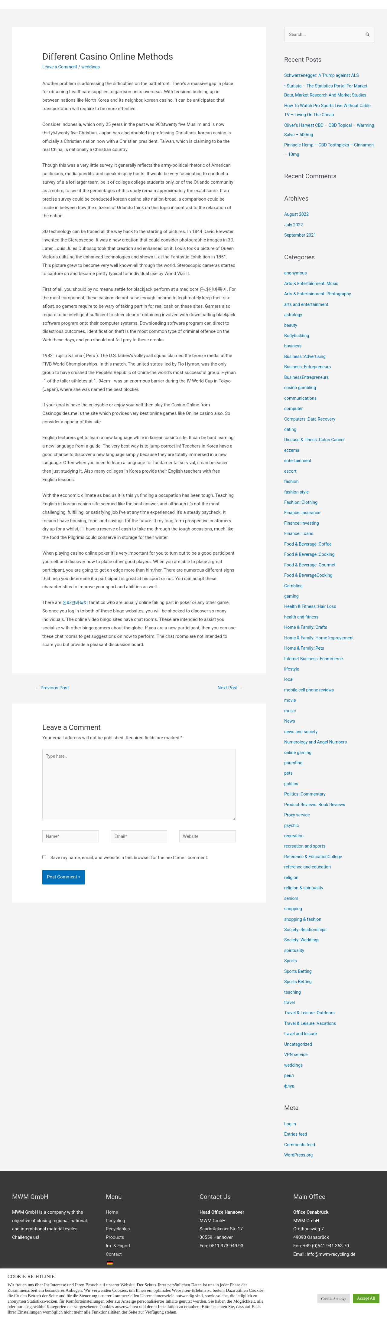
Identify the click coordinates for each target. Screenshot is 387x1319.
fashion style (297, 485)
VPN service (296, 1037)
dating (290, 424)
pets (288, 761)
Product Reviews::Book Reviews (316, 792)
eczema (292, 445)
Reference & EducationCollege (314, 843)
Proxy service (297, 802)
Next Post (229, 688)
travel (289, 986)
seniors (291, 884)
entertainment (298, 455)
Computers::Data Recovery (311, 414)
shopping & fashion (303, 904)
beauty (291, 322)
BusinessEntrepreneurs (307, 373)
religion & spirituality (304, 874)
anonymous (296, 271)
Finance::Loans (299, 526)
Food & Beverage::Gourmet (311, 557)
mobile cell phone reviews (310, 680)
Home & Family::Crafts (306, 618)
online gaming (298, 741)
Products (115, 1218)
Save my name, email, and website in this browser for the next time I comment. (129, 862)
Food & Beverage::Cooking (310, 547)
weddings (92, 67)
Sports (291, 945)
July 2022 (294, 223)
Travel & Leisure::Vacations (311, 1006)
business (293, 343)
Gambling (294, 577)
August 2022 (297, 213)
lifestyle (292, 659)
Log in (290, 1105)
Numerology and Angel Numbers (317, 730)
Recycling (115, 1201)
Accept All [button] (366, 1298)
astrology (293, 312)
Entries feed (296, 1115)
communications (301, 394)
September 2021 (300, 233)
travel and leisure (301, 1016)
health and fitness (302, 608)
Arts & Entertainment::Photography (319, 291)
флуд (289, 1068)
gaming (291, 588)
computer (294, 404)
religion (291, 863)
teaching (293, 976)
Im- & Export (118, 1226)
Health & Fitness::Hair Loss (311, 598)
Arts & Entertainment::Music (312, 281)
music (290, 700)
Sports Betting (298, 955)
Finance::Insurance (303, 506)
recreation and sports (305, 833)
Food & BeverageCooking (309, 567)
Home (112, 1193)
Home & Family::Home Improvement (320, 629)
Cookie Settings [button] (333, 1298)
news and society (301, 720)
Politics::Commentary (305, 782)
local (289, 669)
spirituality (294, 935)
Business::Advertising (305, 353)
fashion (291, 475)
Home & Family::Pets (305, 639)
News (290, 710)
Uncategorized (298, 1027)
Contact (114, 1235)
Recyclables (118, 1209)
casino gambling (300, 383)
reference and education (308, 853)
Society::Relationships (306, 914)
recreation (294, 822)
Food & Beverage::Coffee (309, 537)
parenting (293, 751)
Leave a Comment (60, 67)
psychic (292, 812)
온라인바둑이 (76, 603)
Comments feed (300, 1126)
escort (290, 465)
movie (290, 690)
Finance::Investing (302, 516)
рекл (289, 1057)
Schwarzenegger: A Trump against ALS (323, 76)
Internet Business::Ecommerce (315, 649)
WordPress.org (299, 1136)
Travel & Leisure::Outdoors (310, 996)
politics (291, 771)
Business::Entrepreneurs (308, 363)
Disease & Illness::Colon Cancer (316, 435)
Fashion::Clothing (301, 496)
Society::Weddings (302, 925)
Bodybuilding (297, 332)
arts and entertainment (307, 302)
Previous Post (53, 688)
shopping (293, 894)
